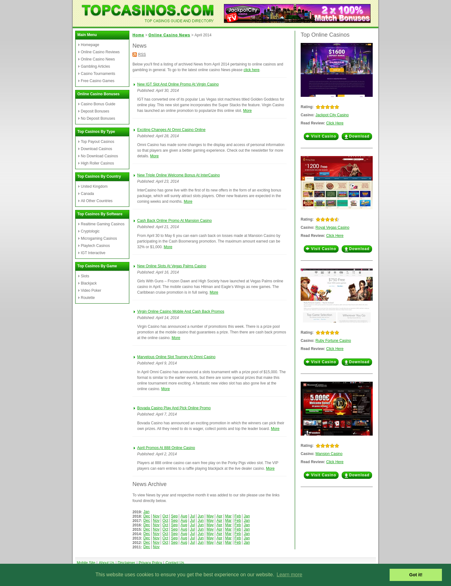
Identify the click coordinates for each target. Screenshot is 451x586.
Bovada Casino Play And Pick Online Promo (174, 408)
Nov (156, 516)
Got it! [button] (415, 574)
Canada (87, 193)
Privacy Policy (150, 563)
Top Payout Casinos (97, 141)
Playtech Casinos (95, 245)
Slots (85, 276)
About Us (106, 563)
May (210, 516)
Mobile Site (86, 563)
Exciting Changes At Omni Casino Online (171, 130)
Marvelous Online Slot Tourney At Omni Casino (176, 357)
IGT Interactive (93, 253)
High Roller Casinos (97, 163)
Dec (146, 516)
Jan (146, 512)
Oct (165, 516)
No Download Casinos (99, 156)
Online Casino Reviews (100, 52)
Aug (183, 516)
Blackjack (89, 283)
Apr (219, 516)
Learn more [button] (289, 574)
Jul (192, 516)
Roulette (88, 298)
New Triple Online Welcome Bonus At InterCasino (178, 175)
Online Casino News (98, 59)
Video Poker (91, 290)
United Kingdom (94, 186)
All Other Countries (96, 201)
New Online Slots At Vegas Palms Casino (171, 266)
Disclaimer (126, 563)
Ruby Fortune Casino (333, 340)
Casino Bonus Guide (98, 104)
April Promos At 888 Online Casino (166, 448)
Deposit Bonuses (95, 111)
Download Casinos (96, 149)
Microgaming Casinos (99, 238)
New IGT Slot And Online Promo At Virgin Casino (178, 84)
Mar (228, 516)
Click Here (334, 123)
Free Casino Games (97, 81)
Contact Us (174, 563)
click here (252, 70)
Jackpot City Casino (332, 115)
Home (138, 35)
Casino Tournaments (98, 73)
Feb (238, 516)
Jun (201, 516)
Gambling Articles (95, 66)
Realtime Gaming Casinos (102, 224)
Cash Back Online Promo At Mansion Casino (174, 220)
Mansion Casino (328, 454)
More (247, 110)
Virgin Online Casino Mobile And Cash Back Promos (180, 311)
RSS (142, 54)
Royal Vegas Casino (332, 227)
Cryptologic (90, 231)
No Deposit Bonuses (98, 118)
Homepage (90, 45)
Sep (174, 516)
